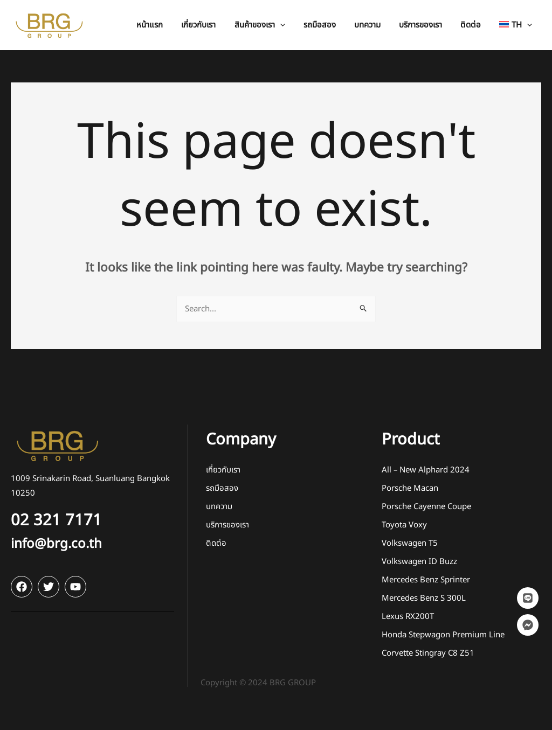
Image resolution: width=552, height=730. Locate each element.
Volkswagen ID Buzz (419, 561)
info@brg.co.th (56, 544)
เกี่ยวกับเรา (223, 470)
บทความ (219, 506)
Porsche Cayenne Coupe (426, 506)
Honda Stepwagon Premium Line (443, 635)
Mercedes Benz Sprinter (426, 580)
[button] (272, 25)
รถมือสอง (222, 488)
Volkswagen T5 (410, 543)
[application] (292, 25)
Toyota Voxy (404, 525)
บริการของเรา (227, 525)
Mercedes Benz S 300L (424, 598)
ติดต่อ (216, 543)
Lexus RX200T (408, 616)
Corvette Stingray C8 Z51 (428, 653)
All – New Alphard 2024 (426, 470)
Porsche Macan (410, 488)
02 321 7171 (56, 520)
